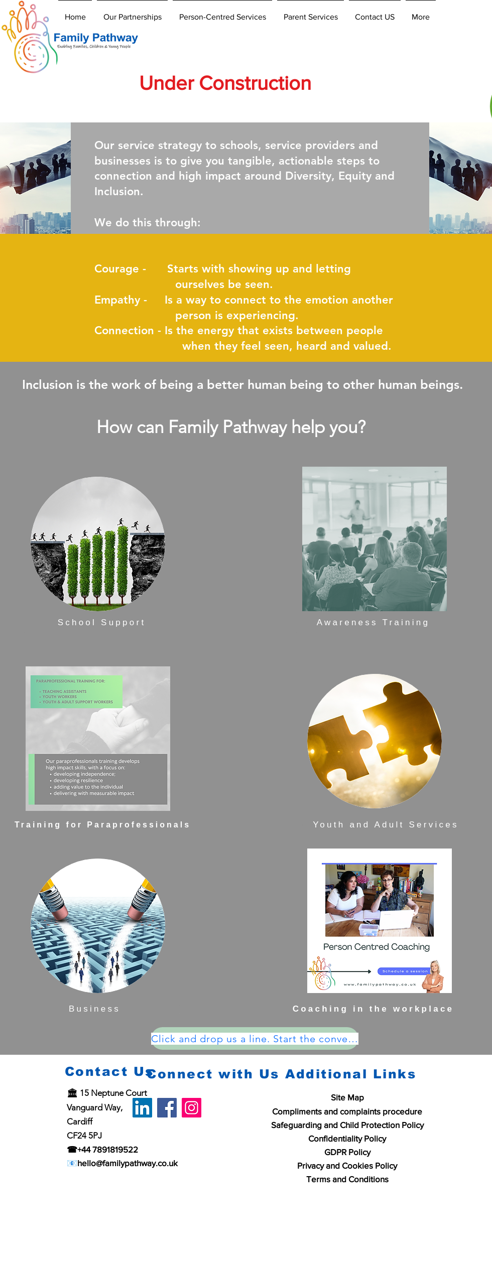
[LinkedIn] (142, 1107)
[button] (132, 12)
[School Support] (102, 622)
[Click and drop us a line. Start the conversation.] (254, 1038)
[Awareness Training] (374, 622)
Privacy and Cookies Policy (347, 1165)
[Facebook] (167, 1107)
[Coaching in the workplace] (374, 1009)
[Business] (95, 1009)
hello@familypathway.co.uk (127, 1163)
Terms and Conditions (347, 1179)
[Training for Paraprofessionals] (103, 824)
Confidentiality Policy (347, 1138)
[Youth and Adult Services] (386, 824)
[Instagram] (191, 1107)
